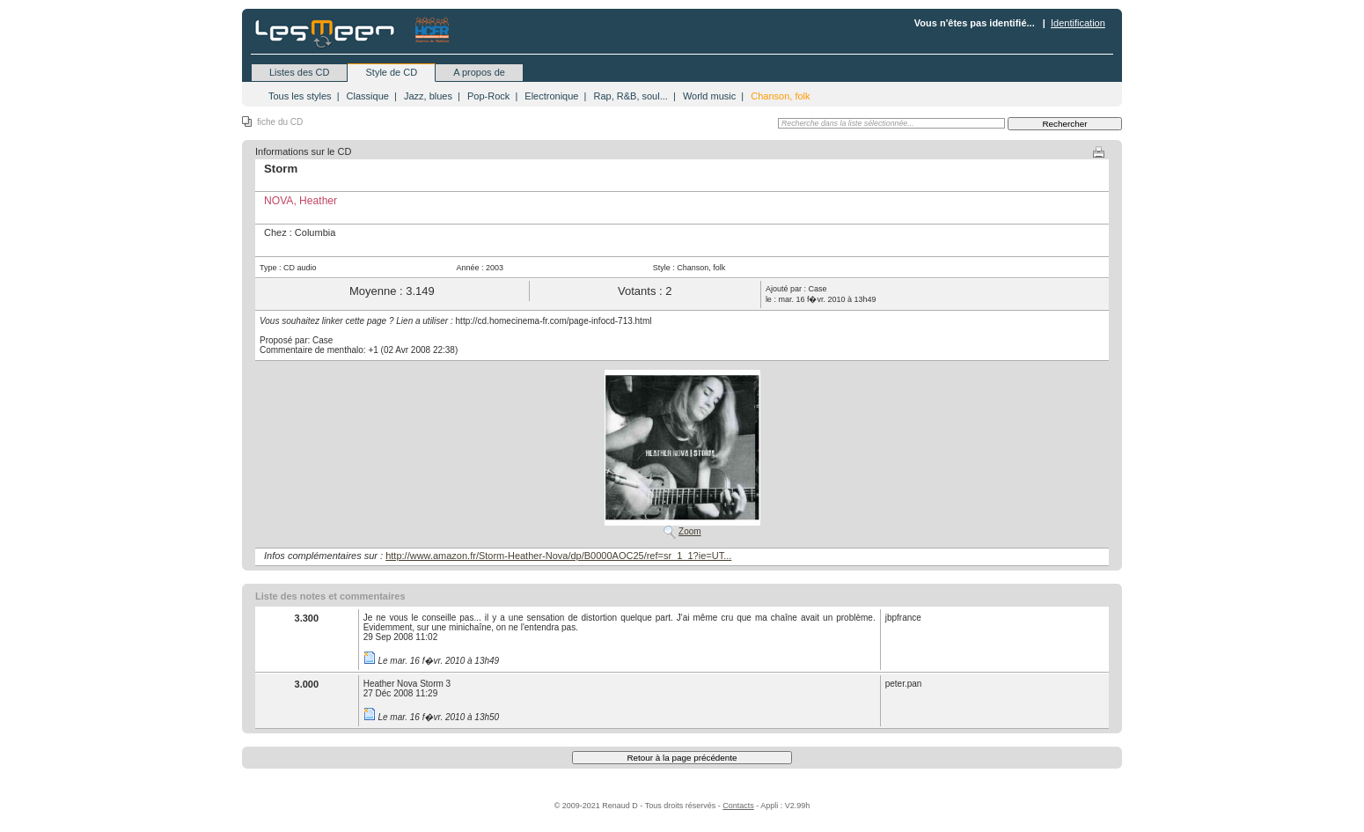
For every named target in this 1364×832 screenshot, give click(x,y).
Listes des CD (299, 72)
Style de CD (391, 72)
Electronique (551, 96)
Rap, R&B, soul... (630, 96)
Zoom (689, 531)
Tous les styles (300, 96)
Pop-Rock (488, 96)
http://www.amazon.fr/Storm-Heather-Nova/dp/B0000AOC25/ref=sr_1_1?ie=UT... (558, 555)
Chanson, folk (780, 96)
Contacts (738, 805)
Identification (1078, 23)
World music (709, 96)
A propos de (479, 72)
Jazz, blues (428, 96)
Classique (368, 96)
